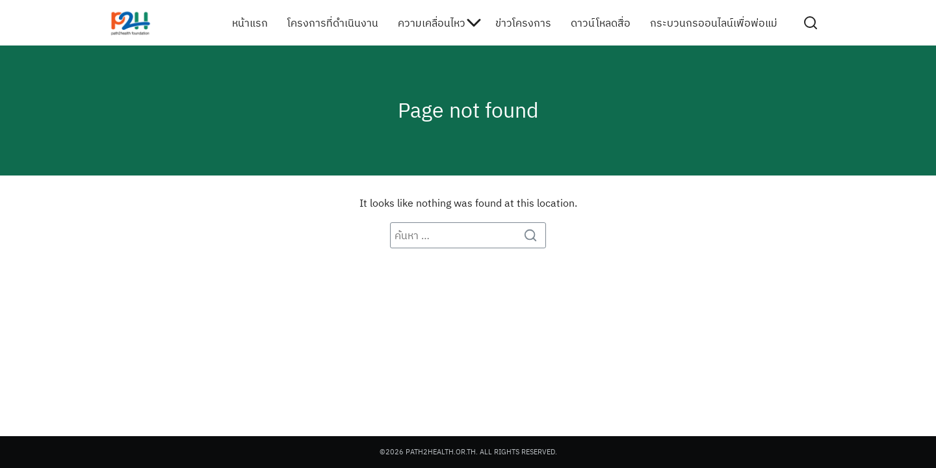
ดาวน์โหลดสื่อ (600, 22)
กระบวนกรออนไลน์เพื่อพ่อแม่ (713, 22)
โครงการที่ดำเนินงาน (332, 22)
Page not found (468, 110)
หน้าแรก (250, 22)
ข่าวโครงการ (523, 22)
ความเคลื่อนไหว (431, 22)
